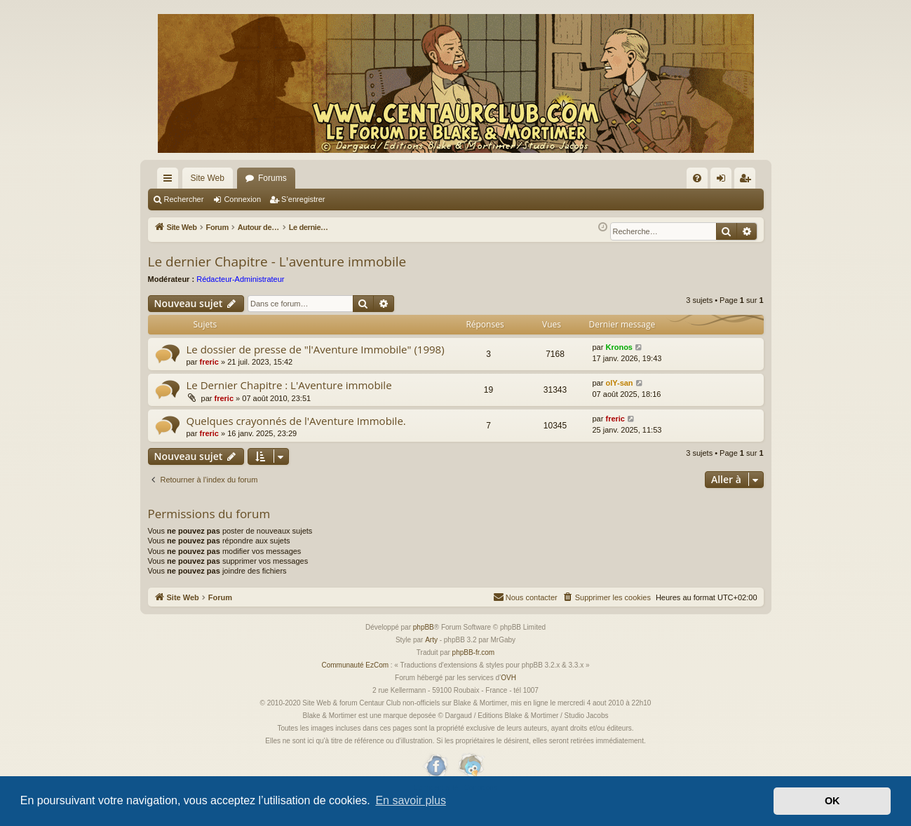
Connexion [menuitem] (723, 181)
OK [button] (832, 800)
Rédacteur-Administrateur (240, 295)
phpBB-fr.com (473, 668)
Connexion (242, 199)
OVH (508, 694)
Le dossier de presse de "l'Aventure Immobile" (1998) (316, 365)
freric (209, 378)
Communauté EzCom (355, 681)
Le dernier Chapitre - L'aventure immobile (277, 278)
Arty (431, 656)
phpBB (423, 643)
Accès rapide (170, 181)
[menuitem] (697, 178)
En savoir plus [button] (410, 800)
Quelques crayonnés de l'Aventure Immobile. (296, 437)
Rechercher (184, 199)
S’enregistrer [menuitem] (747, 181)
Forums (272, 178)
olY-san (619, 399)
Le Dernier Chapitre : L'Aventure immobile (289, 401)
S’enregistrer (303, 199)
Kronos (619, 363)
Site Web (207, 178)
